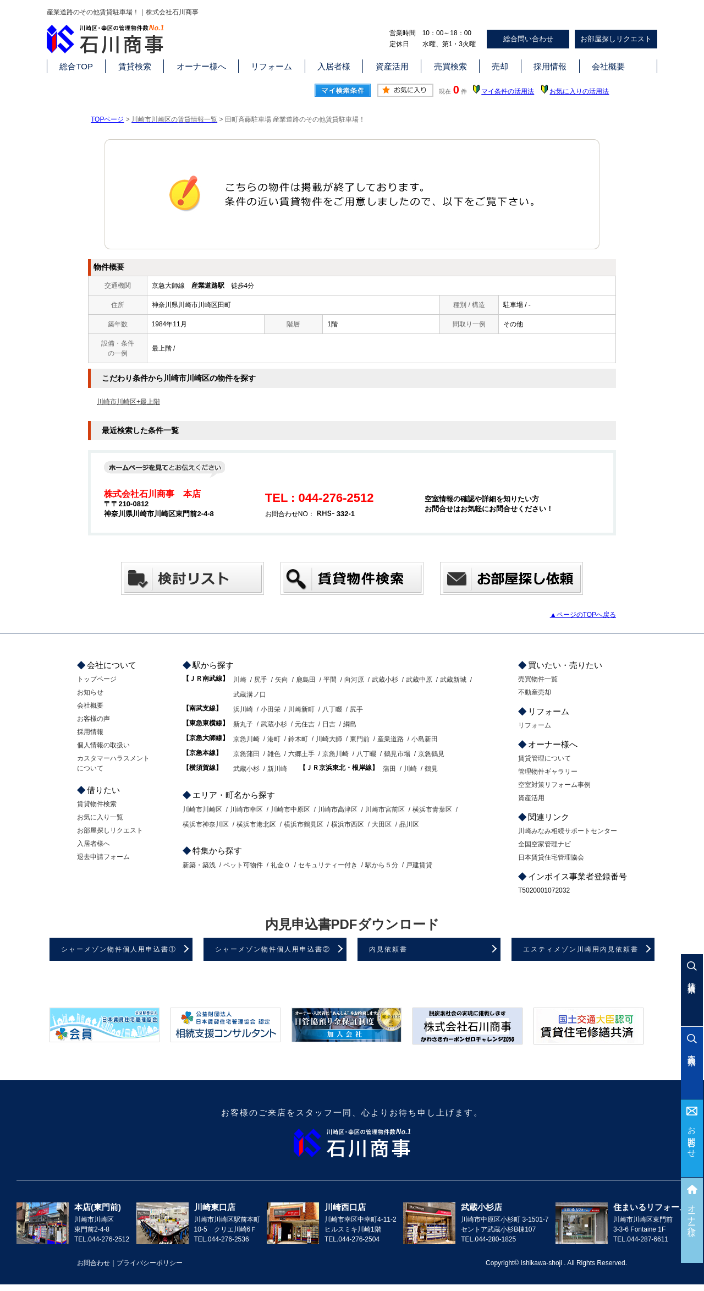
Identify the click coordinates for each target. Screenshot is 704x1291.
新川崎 (277, 769)
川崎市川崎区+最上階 (128, 402)
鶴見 (431, 769)
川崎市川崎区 (202, 809)
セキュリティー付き (328, 865)
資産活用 (392, 66)
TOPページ (107, 119)
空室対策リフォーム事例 (554, 785)
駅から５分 (381, 865)
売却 (500, 66)
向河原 (354, 679)
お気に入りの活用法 (579, 91)
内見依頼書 (388, 949)
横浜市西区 (347, 824)
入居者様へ (93, 843)
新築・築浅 (199, 865)
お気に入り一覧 (100, 817)
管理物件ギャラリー (548, 771)
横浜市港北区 (256, 824)
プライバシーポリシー (150, 1263)
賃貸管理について (544, 758)
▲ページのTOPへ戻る (583, 615)
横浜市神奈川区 (206, 824)
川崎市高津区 (338, 809)
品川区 (409, 824)
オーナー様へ (201, 66)
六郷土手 (301, 754)
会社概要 (608, 66)
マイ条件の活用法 (507, 91)
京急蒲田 (246, 754)
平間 (330, 679)
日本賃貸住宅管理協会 (551, 857)
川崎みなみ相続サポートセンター (567, 831)
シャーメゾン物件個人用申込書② (273, 949)
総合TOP (76, 66)
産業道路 (390, 739)
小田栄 (270, 709)
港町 (273, 739)
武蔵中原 (419, 679)
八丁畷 (332, 709)
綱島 (349, 724)
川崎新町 (301, 709)
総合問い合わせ (528, 39)
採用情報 (550, 66)
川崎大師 (329, 739)
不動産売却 (534, 692)
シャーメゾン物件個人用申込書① (119, 949)
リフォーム (271, 66)
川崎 (239, 679)
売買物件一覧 (538, 679)
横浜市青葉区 (432, 809)
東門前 (360, 739)
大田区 (382, 824)
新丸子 (243, 724)
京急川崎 (246, 739)
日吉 (329, 724)
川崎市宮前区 (385, 809)
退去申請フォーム (103, 857)
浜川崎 (243, 709)
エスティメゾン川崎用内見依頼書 (581, 949)
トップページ (97, 679)
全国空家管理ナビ (544, 844)
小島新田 (424, 739)
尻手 (260, 679)
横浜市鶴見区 (303, 824)
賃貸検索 (134, 66)
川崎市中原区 (290, 809)
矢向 (281, 679)
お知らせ (90, 692)
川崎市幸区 (246, 809)
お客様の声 (93, 719)
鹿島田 (306, 679)
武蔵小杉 (385, 679)
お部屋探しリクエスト (616, 39)
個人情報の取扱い (103, 745)
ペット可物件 (243, 865)
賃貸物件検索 (97, 804)
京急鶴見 (431, 754)
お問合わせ (692, 1138)
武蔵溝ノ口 (249, 694)
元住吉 (305, 724)
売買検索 (450, 66)
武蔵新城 (453, 679)
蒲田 (389, 769)
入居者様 (333, 66)
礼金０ (280, 865)
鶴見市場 (397, 754)
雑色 (273, 754)
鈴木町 (298, 739)
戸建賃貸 (419, 865)
